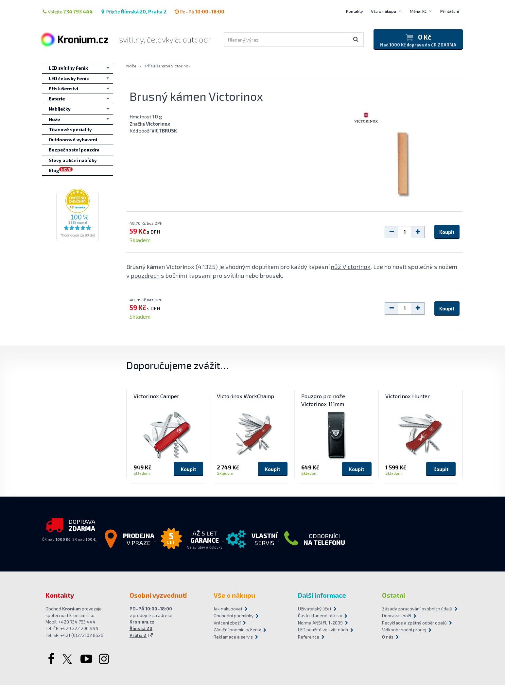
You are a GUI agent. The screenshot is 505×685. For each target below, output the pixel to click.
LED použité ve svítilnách (323, 629)
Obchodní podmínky (233, 615)
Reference (308, 637)
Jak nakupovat (228, 608)
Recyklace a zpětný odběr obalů (414, 622)
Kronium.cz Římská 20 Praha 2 (142, 628)
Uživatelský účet (314, 608)
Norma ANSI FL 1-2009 (320, 622)
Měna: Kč (418, 11)
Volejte (67, 11)
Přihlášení (449, 11)
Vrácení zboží (227, 622)
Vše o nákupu (383, 11)
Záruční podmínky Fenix (237, 629)
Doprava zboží (396, 615)
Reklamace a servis (233, 637)
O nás (387, 637)
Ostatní (393, 595)
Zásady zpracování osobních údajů (417, 608)
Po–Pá (199, 11)
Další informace (322, 595)
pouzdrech (145, 275)
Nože (131, 65)
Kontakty (354, 11)
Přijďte (133, 11)
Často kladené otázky (320, 615)
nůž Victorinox (351, 266)
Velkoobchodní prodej (404, 629)
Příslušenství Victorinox (168, 65)
